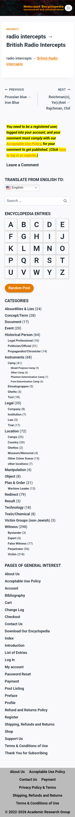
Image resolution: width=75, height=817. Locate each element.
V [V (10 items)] (23, 272)
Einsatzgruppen (18, 386)
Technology (14, 507)
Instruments (14, 357)
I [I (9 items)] (49, 236)
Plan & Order (15, 483)
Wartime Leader (18, 488)
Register (11, 717)
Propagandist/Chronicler (24, 351)
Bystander (14, 533)
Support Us (14, 739)
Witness (11, 527)
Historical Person (19, 335)
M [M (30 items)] (36, 248)
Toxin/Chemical (17, 514)
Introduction (14, 645)
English (14, 187)
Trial (11, 425)
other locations (18, 464)
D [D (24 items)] (49, 224)
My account (14, 667)
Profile (10, 703)
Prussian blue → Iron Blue (19, 96)
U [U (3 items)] (10, 272)
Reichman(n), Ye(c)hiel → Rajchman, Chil (55, 98)
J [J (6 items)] (62, 236)
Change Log (14, 610)
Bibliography (15, 595)
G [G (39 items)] (23, 236)
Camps (12, 437)
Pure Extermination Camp (25, 381)
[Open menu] (68, 8)
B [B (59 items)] (23, 224)
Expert (12, 538)
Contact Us (14, 624)
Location (12, 431)
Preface (11, 696)
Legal (9, 403)
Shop (9, 731)
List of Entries (16, 652)
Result (10, 501)
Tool (11, 397)
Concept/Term (16, 315)
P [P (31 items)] (10, 260)
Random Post (19, 288)
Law (10, 420)
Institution (15, 414)
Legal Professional (20, 340)
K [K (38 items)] (10, 248)
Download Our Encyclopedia (27, 631)
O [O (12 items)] (62, 248)
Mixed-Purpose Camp (23, 367)
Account (11, 588)
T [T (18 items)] (62, 260)
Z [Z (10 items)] (62, 272)
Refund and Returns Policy (26, 710)
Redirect (12, 29)
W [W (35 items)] (36, 272)
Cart (8, 603)
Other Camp (17, 372)
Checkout (12, 617)
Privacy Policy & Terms (37, 787)
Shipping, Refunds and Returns (29, 724)
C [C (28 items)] (36, 224)
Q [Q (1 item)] (23, 260)
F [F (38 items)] (11, 236)
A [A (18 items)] (10, 224)
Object (10, 476)
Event (9, 328)
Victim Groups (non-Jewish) (27, 520)
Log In (10, 660)
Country (13, 442)
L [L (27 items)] (24, 248)
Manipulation (15, 470)
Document (13, 322)
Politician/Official (19, 346)
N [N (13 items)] (49, 248)
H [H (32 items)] (36, 236)
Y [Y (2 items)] (49, 272)
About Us (12, 574)
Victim (12, 554)
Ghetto (12, 392)
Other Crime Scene (20, 458)
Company (14, 409)
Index (9, 638)
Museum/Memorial (20, 453)
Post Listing (14, 688)
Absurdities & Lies (19, 309)
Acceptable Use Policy (23, 144)
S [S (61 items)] (49, 260)
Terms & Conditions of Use (26, 746)
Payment (12, 681)
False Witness (17, 543)
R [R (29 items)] (36, 260)
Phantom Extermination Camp (27, 376)
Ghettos (13, 448)
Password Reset (18, 674)
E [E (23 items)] (62, 224)
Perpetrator (15, 549)
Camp (12, 363)
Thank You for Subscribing (26, 753)
